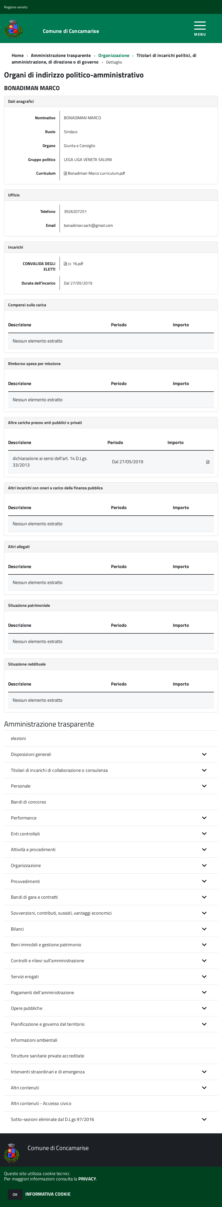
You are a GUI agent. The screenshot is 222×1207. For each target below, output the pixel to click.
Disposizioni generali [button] (31, 754)
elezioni (18, 738)
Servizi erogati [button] (25, 976)
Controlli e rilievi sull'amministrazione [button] (47, 960)
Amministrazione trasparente (61, 55)
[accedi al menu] (200, 28)
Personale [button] (21, 785)
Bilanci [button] (17, 929)
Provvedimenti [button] (25, 881)
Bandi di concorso (28, 801)
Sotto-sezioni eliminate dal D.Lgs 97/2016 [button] (52, 1119)
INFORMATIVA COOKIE (47, 1194)
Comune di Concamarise (71, 31)
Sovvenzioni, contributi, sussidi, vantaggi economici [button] (61, 913)
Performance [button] (23, 817)
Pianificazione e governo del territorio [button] (48, 1024)
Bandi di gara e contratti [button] (34, 897)
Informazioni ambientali (34, 1040)
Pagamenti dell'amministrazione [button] (42, 992)
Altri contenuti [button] (25, 1087)
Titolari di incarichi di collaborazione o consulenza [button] (59, 770)
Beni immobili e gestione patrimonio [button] (46, 944)
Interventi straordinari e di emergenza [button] (48, 1071)
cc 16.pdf (74, 263)
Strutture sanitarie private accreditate (47, 1055)
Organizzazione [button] (26, 865)
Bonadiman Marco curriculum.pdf (95, 173)
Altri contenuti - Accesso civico (41, 1103)
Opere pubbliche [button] (26, 1008)
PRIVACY (87, 1178)
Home (18, 55)
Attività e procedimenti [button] (33, 849)
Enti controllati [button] (25, 833)
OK (15, 1194)
